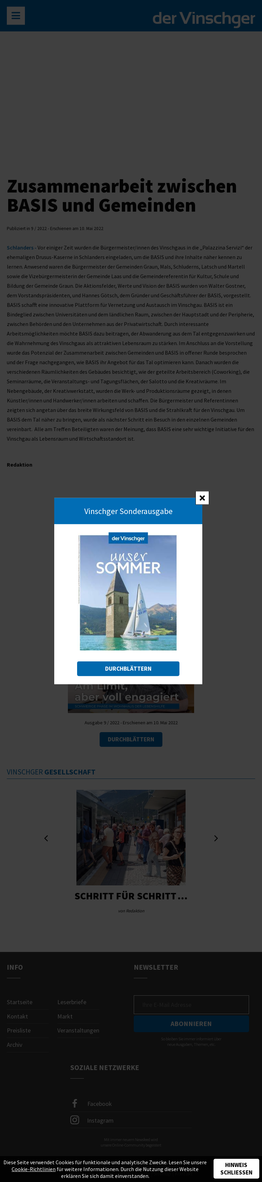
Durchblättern (128, 668)
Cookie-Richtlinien (34, 1169)
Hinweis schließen (236, 1168)
